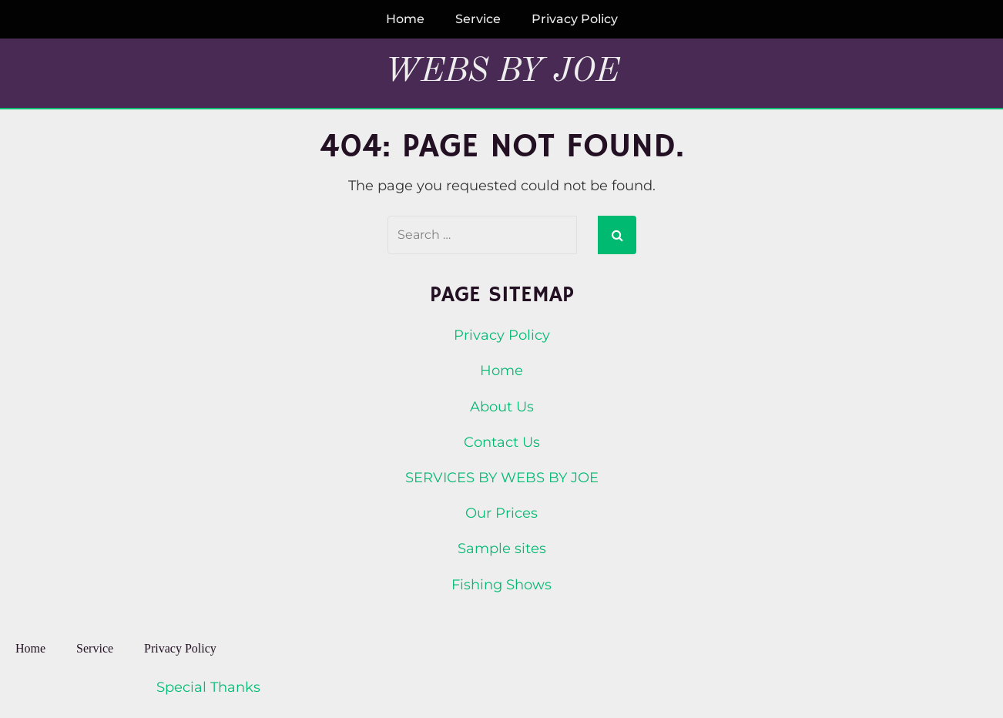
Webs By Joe (501, 72)
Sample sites (502, 548)
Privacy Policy (575, 19)
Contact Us (502, 442)
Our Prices (501, 513)
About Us (502, 406)
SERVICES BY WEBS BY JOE (502, 477)
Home (405, 19)
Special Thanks (208, 687)
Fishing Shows (501, 584)
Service (478, 19)
